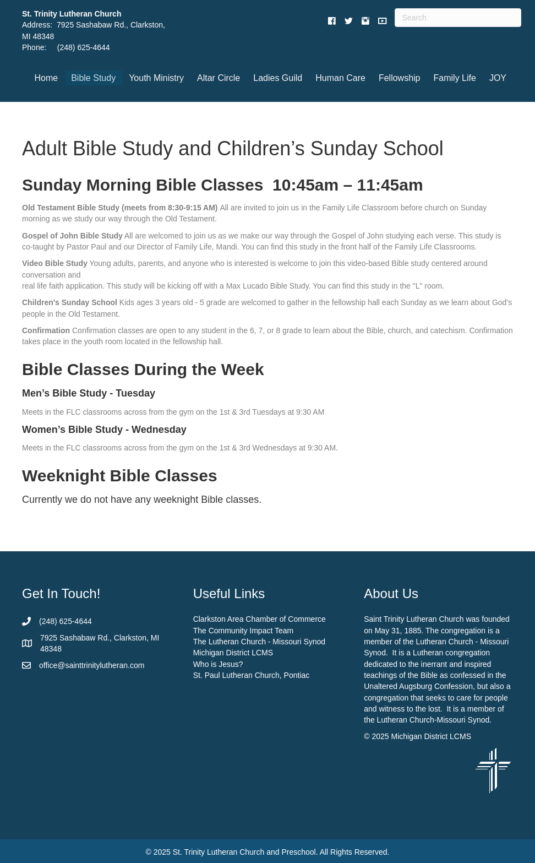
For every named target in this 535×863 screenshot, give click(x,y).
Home (46, 78)
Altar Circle (218, 78)
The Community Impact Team (243, 630)
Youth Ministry (156, 78)
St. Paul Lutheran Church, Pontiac (251, 675)
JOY (497, 78)
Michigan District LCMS (233, 652)
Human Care (340, 78)
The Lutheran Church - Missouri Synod (259, 641)
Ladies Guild (277, 78)
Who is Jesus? (218, 664)
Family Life (455, 78)
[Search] (458, 17)
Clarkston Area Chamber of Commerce (259, 619)
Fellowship (400, 78)
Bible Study (93, 78)
